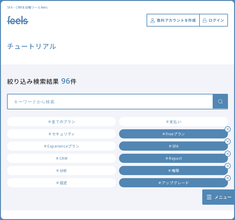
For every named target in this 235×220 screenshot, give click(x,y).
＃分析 (61, 170)
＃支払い (173, 121)
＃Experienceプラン (61, 145)
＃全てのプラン (61, 121)
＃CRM (61, 158)
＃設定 (61, 182)
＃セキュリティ (61, 133)
